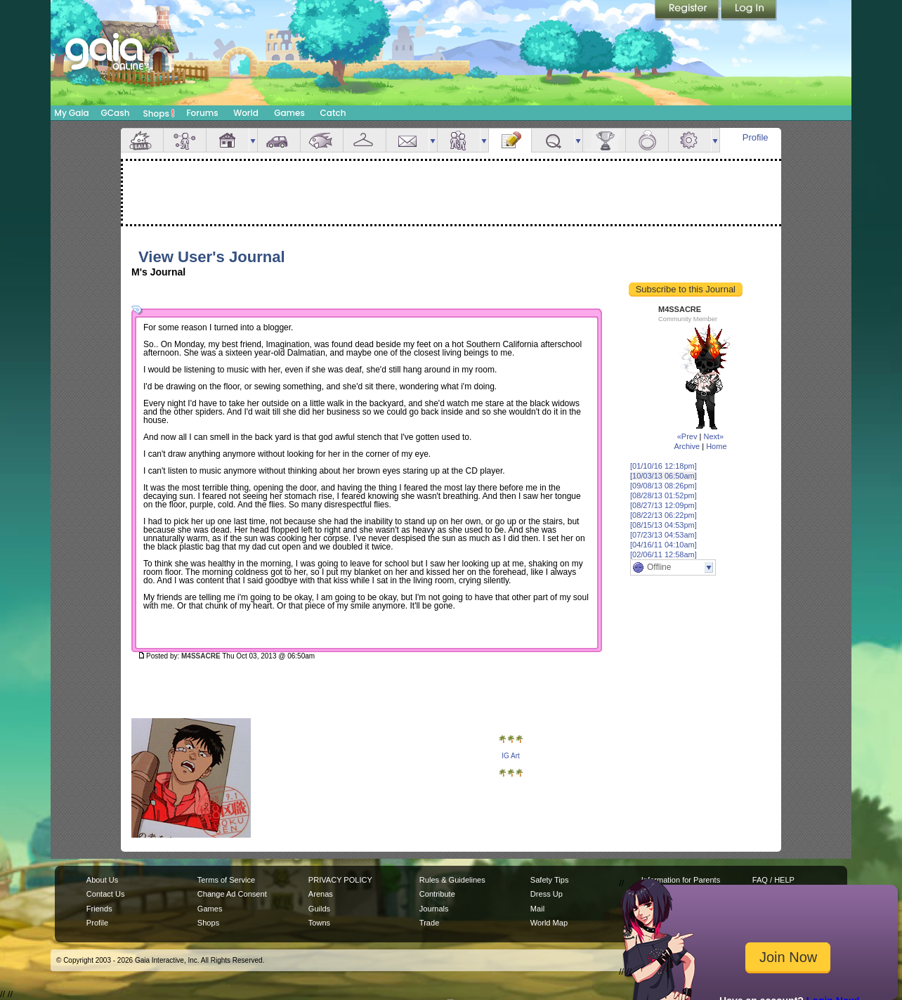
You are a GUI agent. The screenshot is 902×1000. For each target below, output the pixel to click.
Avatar (185, 140)
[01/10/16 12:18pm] (663, 466)
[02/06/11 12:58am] (663, 554)
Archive (687, 446)
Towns (319, 922)
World (246, 113)
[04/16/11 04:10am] (663, 544)
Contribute (437, 894)
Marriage (647, 140)
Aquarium (322, 140)
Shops (159, 113)
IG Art (511, 756)
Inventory (365, 140)
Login (749, 10)
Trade (429, 922)
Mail (407, 140)
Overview (142, 140)
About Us (102, 880)
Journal (510, 140)
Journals (434, 908)
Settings (690, 140)
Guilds (319, 908)
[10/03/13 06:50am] (663, 476)
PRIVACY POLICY (340, 880)
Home (716, 446)
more (253, 140)
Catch (333, 113)
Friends (459, 140)
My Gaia (71, 113)
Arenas (320, 894)
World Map (549, 922)
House (228, 140)
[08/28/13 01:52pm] (663, 495)
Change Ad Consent (232, 894)
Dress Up (546, 894)
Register (688, 10)
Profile (756, 137)
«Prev (687, 436)
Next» (713, 436)
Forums (202, 113)
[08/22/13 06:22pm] (663, 515)
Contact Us (105, 894)
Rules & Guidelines (452, 880)
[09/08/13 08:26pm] (663, 485)
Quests (553, 140)
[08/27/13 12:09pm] (663, 505)
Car (279, 140)
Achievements (604, 140)
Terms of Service (226, 880)
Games (289, 113)
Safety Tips (549, 880)
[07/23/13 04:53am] (663, 535)
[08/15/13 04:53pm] (663, 525)
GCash (115, 113)
